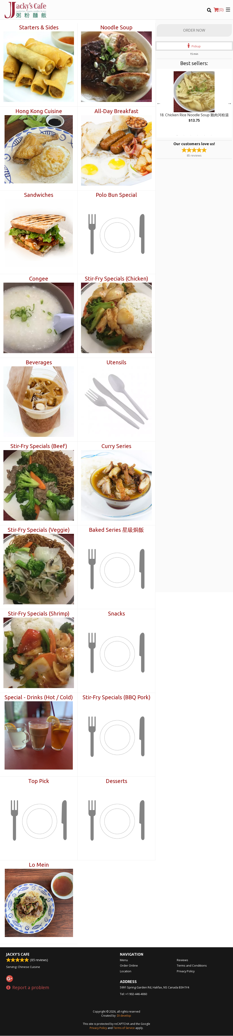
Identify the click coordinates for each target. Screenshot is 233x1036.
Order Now (194, 30)
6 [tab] (211, 135)
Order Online (129, 966)
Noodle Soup (116, 27)
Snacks (116, 613)
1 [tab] (177, 135)
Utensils (116, 362)
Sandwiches (38, 195)
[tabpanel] (194, 100)
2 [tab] (184, 135)
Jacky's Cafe (17, 954)
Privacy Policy (186, 971)
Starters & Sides (38, 27)
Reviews (182, 960)
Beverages (39, 362)
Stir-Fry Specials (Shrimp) (38, 613)
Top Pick (38, 781)
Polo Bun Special (116, 195)
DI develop (124, 1016)
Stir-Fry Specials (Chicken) (116, 279)
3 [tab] (190, 135)
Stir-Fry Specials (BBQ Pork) (116, 697)
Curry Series (116, 446)
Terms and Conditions (192, 966)
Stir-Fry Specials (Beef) (38, 446)
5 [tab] (204, 135)
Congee (38, 279)
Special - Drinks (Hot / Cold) (39, 697)
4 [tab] (197, 135)
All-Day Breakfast (116, 111)
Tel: (133, 994)
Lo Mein (39, 865)
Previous (159, 103)
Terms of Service (124, 1028)
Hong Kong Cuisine (38, 111)
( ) (218, 9)
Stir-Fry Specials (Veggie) (39, 530)
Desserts (116, 781)
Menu (124, 960)
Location (125, 971)
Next (229, 103)
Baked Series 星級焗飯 (116, 530)
